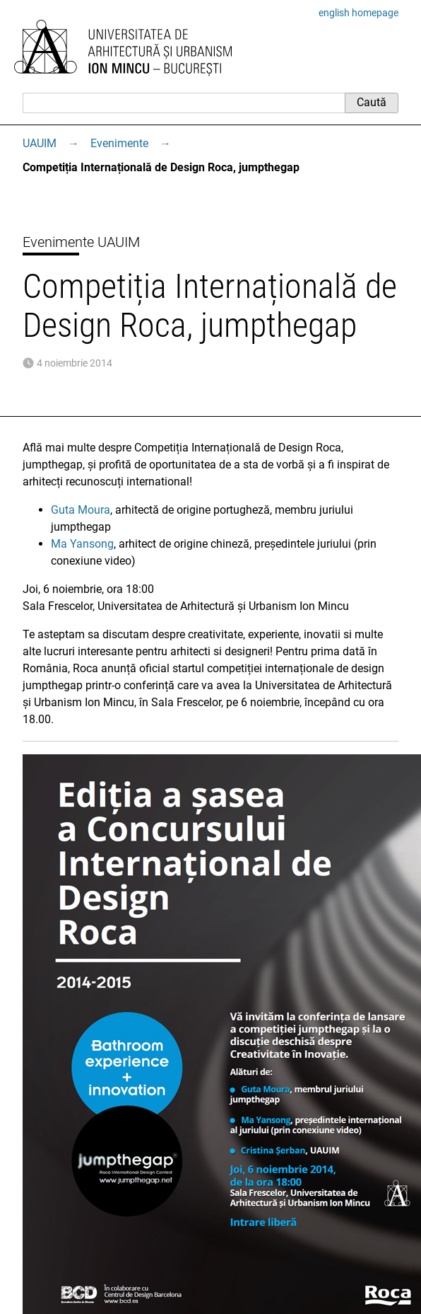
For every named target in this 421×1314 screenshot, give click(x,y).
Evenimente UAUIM (81, 242)
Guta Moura (80, 510)
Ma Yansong (82, 544)
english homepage (358, 12)
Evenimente (119, 143)
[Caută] (184, 103)
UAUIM (40, 143)
